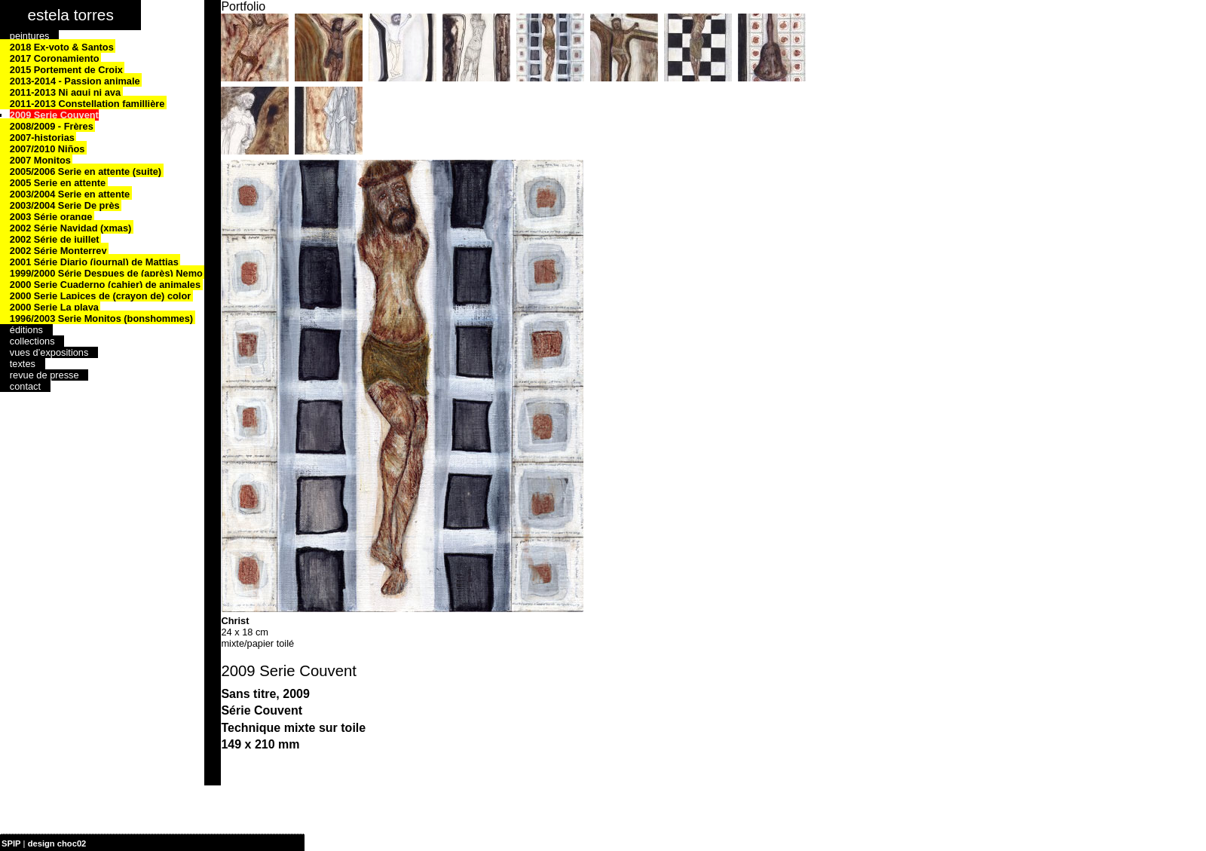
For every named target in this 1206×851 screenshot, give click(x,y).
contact (25, 386)
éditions (26, 329)
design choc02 (57, 843)
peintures (30, 35)
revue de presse (44, 375)
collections (32, 341)
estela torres (70, 14)
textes (22, 363)
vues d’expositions (49, 352)
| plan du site (113, 843)
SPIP (11, 843)
